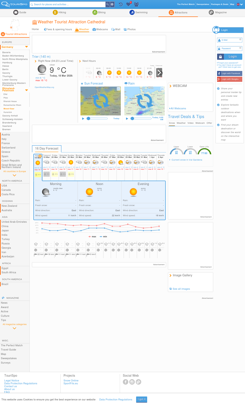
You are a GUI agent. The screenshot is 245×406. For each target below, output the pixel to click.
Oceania (7, 201)
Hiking (62, 12)
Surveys (5, 363)
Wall (117, 29)
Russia (6, 243)
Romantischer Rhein (12, 105)
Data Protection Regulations (115, 399)
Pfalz (6, 98)
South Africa (9, 272)
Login (224, 30)
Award (5, 307)
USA (4, 185)
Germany (7, 47)
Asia (4, 217)
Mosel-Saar (9, 109)
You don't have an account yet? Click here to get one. (229, 66)
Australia (7, 210)
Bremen (6, 129)
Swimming (141, 12)
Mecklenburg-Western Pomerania (14, 84)
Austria (6, 134)
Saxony (6, 73)
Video (190, 123)
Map (3, 354)
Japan (5, 230)
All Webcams (178, 108)
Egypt (5, 268)
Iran (4, 252)
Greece (6, 152)
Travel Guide (8, 349)
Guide (22, 12)
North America (12, 181)
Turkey (6, 239)
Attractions (180, 12)
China (5, 226)
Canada (6, 190)
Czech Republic (11, 160)
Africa (6, 263)
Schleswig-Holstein (12, 119)
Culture (5, 316)
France (6, 143)
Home (35, 29)
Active (4, 311)
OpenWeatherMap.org (44, 87)
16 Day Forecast (46, 148)
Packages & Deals (219, 4)
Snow (172, 123)
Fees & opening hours (59, 29)
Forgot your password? (228, 63)
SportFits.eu (71, 383)
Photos (131, 29)
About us (9, 389)
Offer (209, 123)
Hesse (5, 66)
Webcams (102, 29)
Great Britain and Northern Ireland (12, 166)
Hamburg (7, 62)
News (4, 303)
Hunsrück (8, 112)
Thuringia (7, 76)
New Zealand (9, 206)
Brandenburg (9, 123)
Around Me (114, 4)
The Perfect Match (12, 345)
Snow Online (71, 380)
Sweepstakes (9, 358)
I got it (142, 399)
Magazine (221, 12)
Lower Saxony (9, 80)
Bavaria (6, 52)
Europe (7, 42)
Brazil (5, 284)
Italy (4, 139)
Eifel (5, 94)
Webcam (200, 123)
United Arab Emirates (14, 222)
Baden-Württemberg (13, 56)
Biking (101, 12)
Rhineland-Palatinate (8, 89)
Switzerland (8, 147)
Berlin (5, 69)
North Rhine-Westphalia (15, 59)
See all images (181, 289)
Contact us (10, 386)
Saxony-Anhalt (10, 116)
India (4, 235)
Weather (84, 29)
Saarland (7, 126)
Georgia (6, 248)
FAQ (7, 392)
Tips (3, 320)
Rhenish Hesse (10, 101)
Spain (5, 156)
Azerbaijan (8, 256)
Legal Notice (11, 380)
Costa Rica (8, 194)
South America (12, 279)
